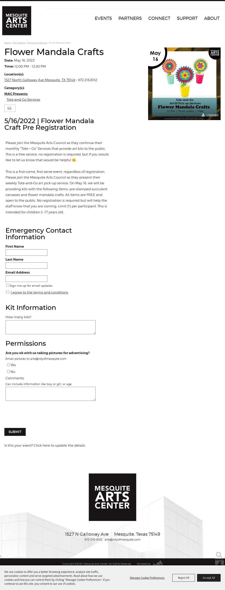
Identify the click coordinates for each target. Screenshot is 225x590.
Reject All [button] (183, 577)
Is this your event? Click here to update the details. (45, 446)
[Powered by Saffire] (158, 563)
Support (187, 18)
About (212, 18)
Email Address (17, 272)
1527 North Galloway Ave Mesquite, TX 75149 (39, 80)
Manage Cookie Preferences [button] (147, 577)
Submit (15, 432)
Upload (212, 115)
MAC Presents (19, 43)
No (13, 372)
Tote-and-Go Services (37, 43)
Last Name (14, 259)
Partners (130, 18)
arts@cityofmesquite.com (123, 539)
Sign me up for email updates (31, 285)
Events (103, 18)
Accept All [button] (209, 577)
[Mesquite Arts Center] (18, 23)
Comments (14, 378)
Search (219, 554)
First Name (14, 246)
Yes (13, 365)
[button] (184, 83)
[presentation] (37, 416)
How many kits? (18, 317)
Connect (159, 18)
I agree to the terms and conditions (39, 292)
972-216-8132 (93, 539)
